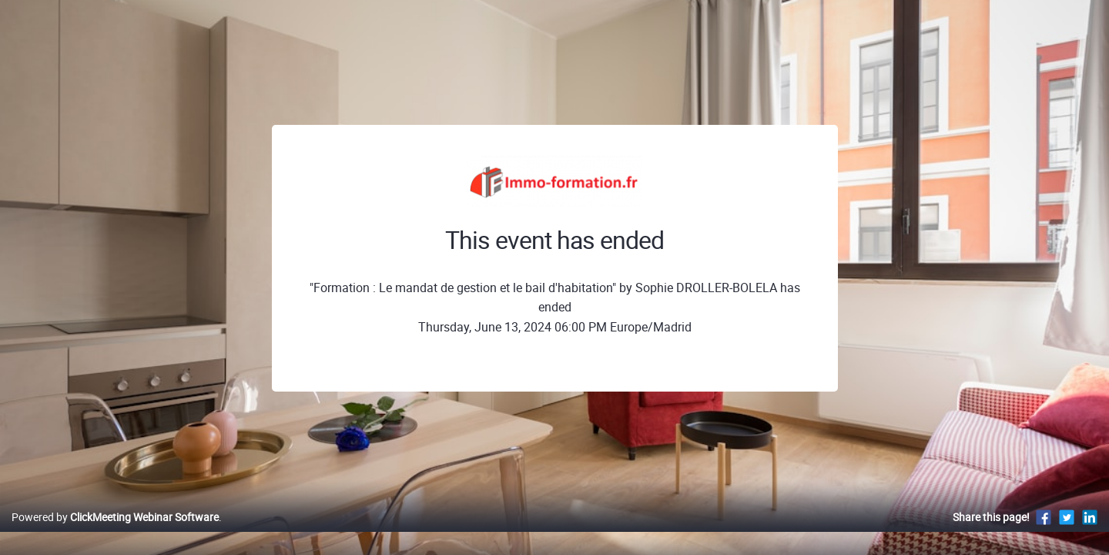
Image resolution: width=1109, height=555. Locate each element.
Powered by (115, 533)
